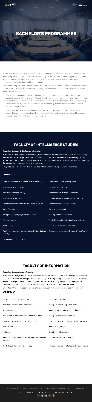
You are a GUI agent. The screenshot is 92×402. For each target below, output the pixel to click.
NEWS (49, 392)
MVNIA (21, 392)
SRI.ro (69, 392)
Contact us (59, 392)
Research (40, 392)
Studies (30, 392)
